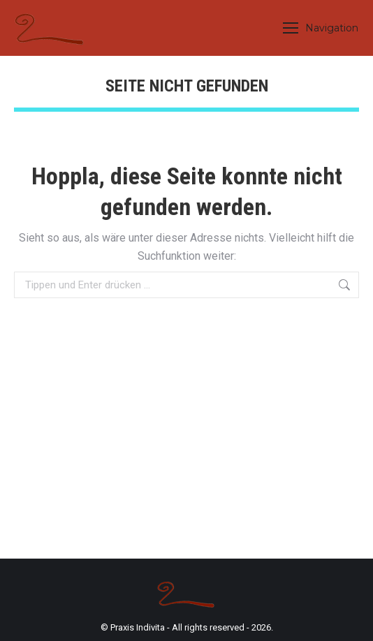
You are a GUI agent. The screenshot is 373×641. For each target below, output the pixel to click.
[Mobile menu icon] (320, 28)
